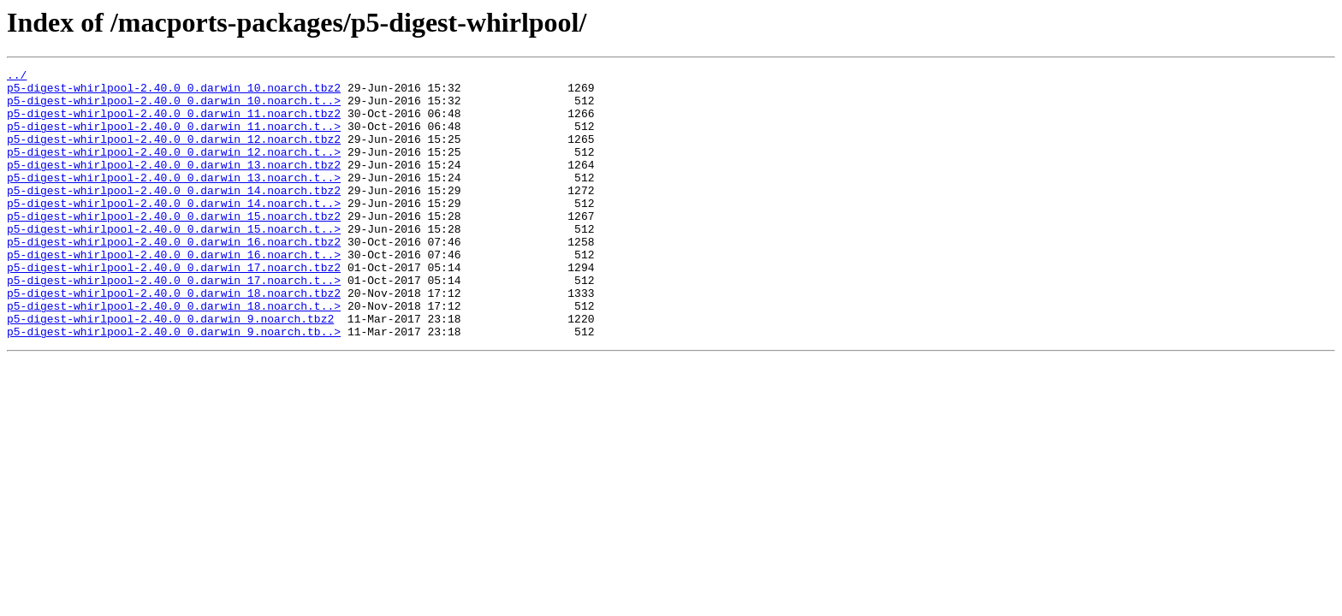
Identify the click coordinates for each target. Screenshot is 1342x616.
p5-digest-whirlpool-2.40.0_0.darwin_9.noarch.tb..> (174, 385)
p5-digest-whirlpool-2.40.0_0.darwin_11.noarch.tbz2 (174, 123)
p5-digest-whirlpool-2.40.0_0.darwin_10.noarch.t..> (174, 108)
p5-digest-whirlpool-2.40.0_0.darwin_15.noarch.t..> (174, 262)
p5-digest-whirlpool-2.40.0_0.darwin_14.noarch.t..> (174, 231)
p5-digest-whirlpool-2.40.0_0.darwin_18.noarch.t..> (174, 354)
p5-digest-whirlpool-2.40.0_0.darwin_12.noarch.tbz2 (174, 154)
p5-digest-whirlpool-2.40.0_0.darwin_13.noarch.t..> (174, 200)
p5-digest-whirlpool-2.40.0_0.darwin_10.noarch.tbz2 (174, 92)
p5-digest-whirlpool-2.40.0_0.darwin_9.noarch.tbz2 (170, 369)
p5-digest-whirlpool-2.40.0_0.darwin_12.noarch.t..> (174, 169)
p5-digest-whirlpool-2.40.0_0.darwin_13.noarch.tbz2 (174, 184)
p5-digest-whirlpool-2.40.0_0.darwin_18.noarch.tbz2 (174, 338)
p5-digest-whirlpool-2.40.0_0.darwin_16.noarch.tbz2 (174, 277)
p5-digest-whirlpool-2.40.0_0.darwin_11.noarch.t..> (174, 138)
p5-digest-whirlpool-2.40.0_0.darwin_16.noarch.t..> (174, 292)
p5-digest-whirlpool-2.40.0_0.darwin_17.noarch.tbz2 (174, 308)
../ (17, 77)
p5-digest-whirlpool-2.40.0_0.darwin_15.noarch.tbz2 (174, 246)
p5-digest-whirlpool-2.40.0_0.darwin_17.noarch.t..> (174, 323)
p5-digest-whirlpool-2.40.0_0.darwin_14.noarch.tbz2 (174, 215)
